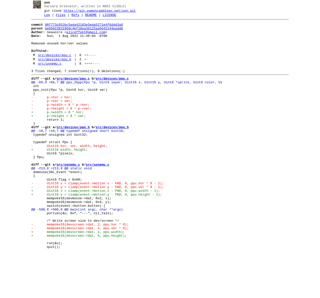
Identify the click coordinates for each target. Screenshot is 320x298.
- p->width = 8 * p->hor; (58, 122)
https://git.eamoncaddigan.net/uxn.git (98, 12)
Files (59, 17)
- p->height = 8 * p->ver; (59, 126)
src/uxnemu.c (48, 74)
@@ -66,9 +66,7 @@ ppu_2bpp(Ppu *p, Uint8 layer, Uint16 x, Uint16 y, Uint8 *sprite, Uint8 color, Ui (124, 95)
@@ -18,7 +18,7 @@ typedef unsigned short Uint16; (76, 153)
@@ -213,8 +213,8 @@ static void (59, 198)
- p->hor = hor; (49, 113)
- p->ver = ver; (49, 117)
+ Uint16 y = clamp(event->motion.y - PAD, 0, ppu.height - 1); (94, 229)
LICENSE (107, 17)
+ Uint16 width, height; (57, 176)
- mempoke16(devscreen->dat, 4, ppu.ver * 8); (78, 270)
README (89, 17)
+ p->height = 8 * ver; (56, 135)
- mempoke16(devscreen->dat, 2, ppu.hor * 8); (78, 265)
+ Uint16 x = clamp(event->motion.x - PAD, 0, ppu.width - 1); (93, 225)
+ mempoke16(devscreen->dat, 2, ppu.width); (76, 274)
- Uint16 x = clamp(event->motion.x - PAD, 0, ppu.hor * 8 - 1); (95, 216)
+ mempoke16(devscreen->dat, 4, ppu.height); (77, 279)
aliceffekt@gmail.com (84, 36)
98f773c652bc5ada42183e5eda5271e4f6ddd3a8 (82, 27)
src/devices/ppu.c (53, 64)
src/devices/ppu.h (53, 69)
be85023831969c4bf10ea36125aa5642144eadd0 (82, 32)
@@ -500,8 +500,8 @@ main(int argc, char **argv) (75, 247)
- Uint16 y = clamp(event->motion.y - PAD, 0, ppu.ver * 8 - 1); (95, 220)
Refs (73, 17)
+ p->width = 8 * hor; (55, 131)
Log (45, 17)
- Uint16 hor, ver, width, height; (67, 171)
